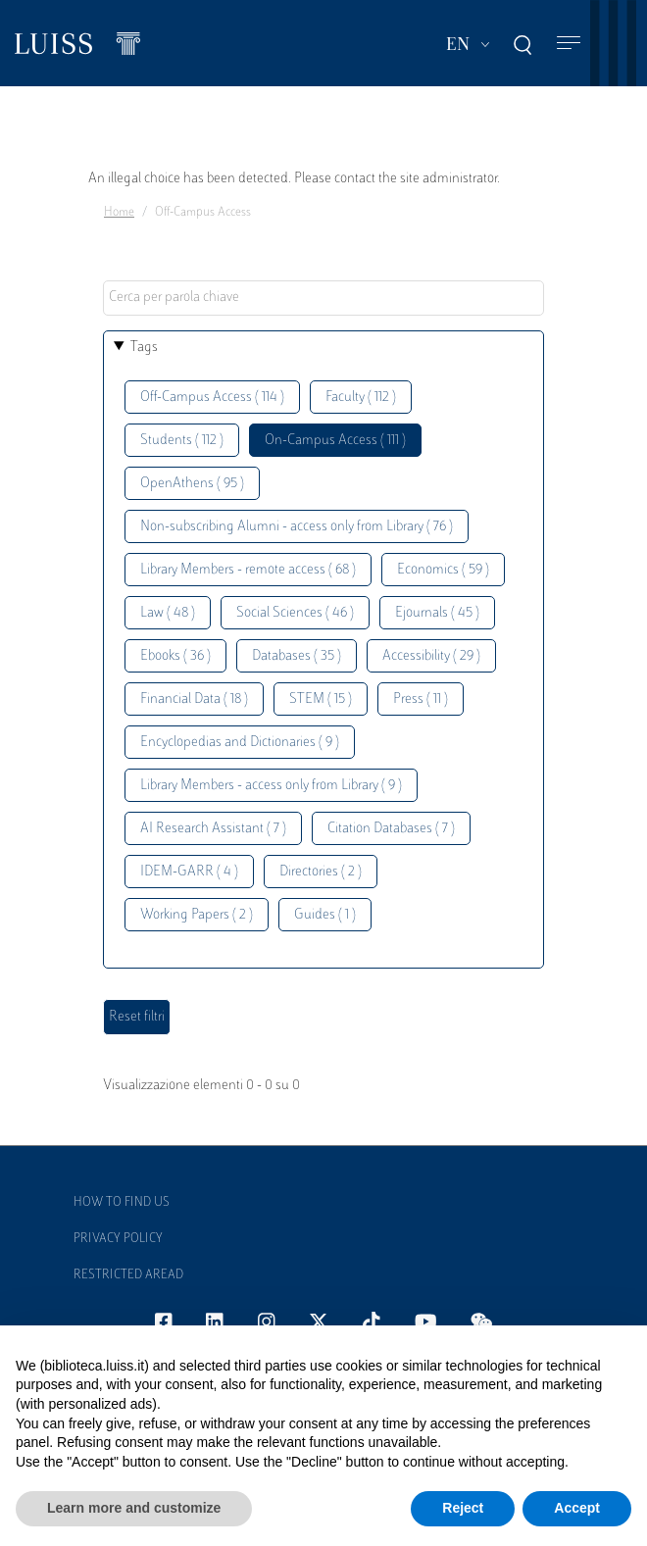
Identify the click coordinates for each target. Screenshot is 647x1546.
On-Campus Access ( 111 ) (335, 440)
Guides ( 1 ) (325, 915)
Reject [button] (462, 1508)
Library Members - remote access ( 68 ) (248, 570)
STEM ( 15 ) (320, 699)
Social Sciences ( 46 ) (295, 613)
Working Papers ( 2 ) (196, 915)
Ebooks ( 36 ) (175, 656)
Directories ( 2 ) (320, 872)
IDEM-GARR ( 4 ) (189, 872)
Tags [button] (144, 347)
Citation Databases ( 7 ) (391, 829)
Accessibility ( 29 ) (431, 656)
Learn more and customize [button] (134, 1508)
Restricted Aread (128, 1275)
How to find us (122, 1203)
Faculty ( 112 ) (360, 397)
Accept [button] (577, 1508)
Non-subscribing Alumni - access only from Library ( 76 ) (296, 527)
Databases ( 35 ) (296, 656)
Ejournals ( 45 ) (437, 613)
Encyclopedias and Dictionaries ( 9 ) (239, 742)
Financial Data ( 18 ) (194, 699)
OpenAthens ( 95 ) (192, 483)
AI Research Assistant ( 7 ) (213, 829)
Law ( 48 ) (167, 613)
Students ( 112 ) (182, 440)
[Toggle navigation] (568, 43)
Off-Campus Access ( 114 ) (212, 397)
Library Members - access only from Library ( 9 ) (271, 785)
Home (119, 213)
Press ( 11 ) (420, 699)
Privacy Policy (118, 1239)
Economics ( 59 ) (443, 570)
